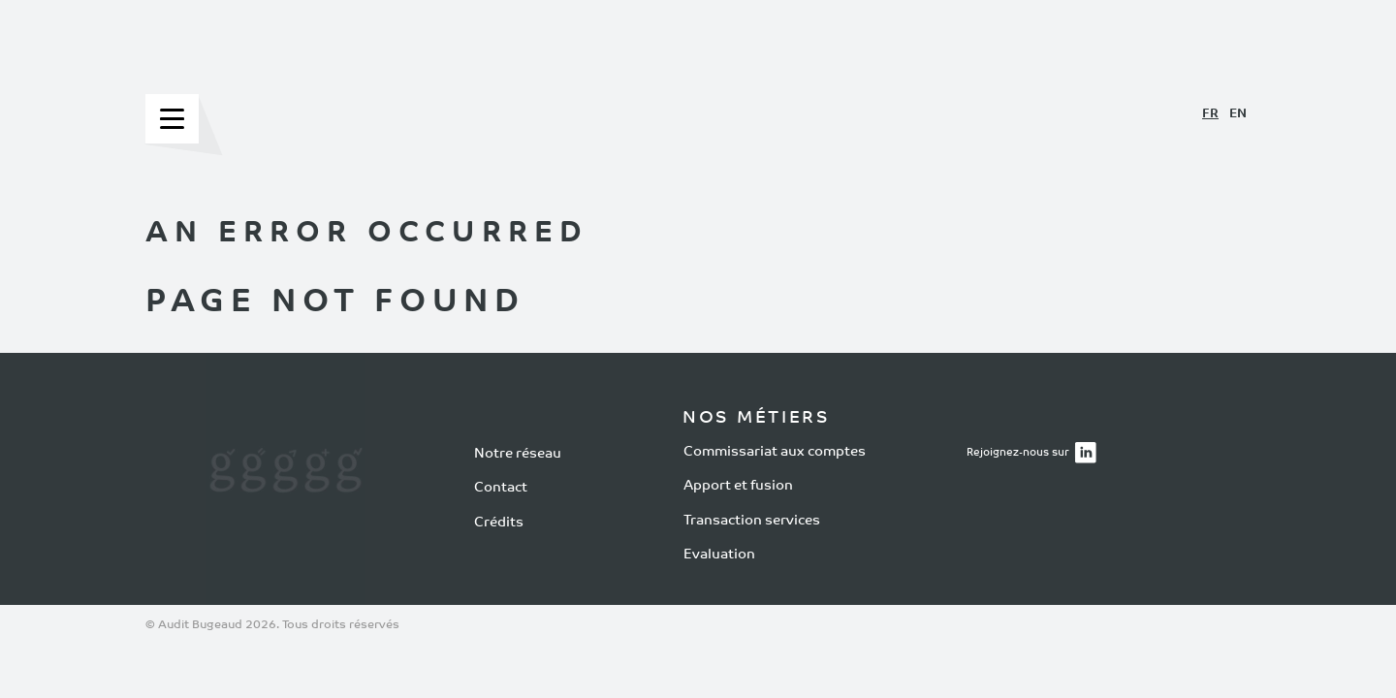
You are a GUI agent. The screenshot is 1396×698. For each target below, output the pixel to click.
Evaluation (719, 555)
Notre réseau (517, 454)
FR (1210, 114)
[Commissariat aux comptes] (222, 479)
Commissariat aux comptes (774, 451)
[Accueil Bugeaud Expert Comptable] (698, 85)
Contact (500, 488)
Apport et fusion (738, 486)
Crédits (499, 523)
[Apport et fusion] (254, 479)
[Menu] (172, 118)
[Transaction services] (317, 479)
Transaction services (751, 520)
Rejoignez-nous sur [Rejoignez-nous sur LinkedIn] (1035, 449)
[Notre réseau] (285, 479)
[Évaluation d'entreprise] (349, 479)
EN (1238, 114)
